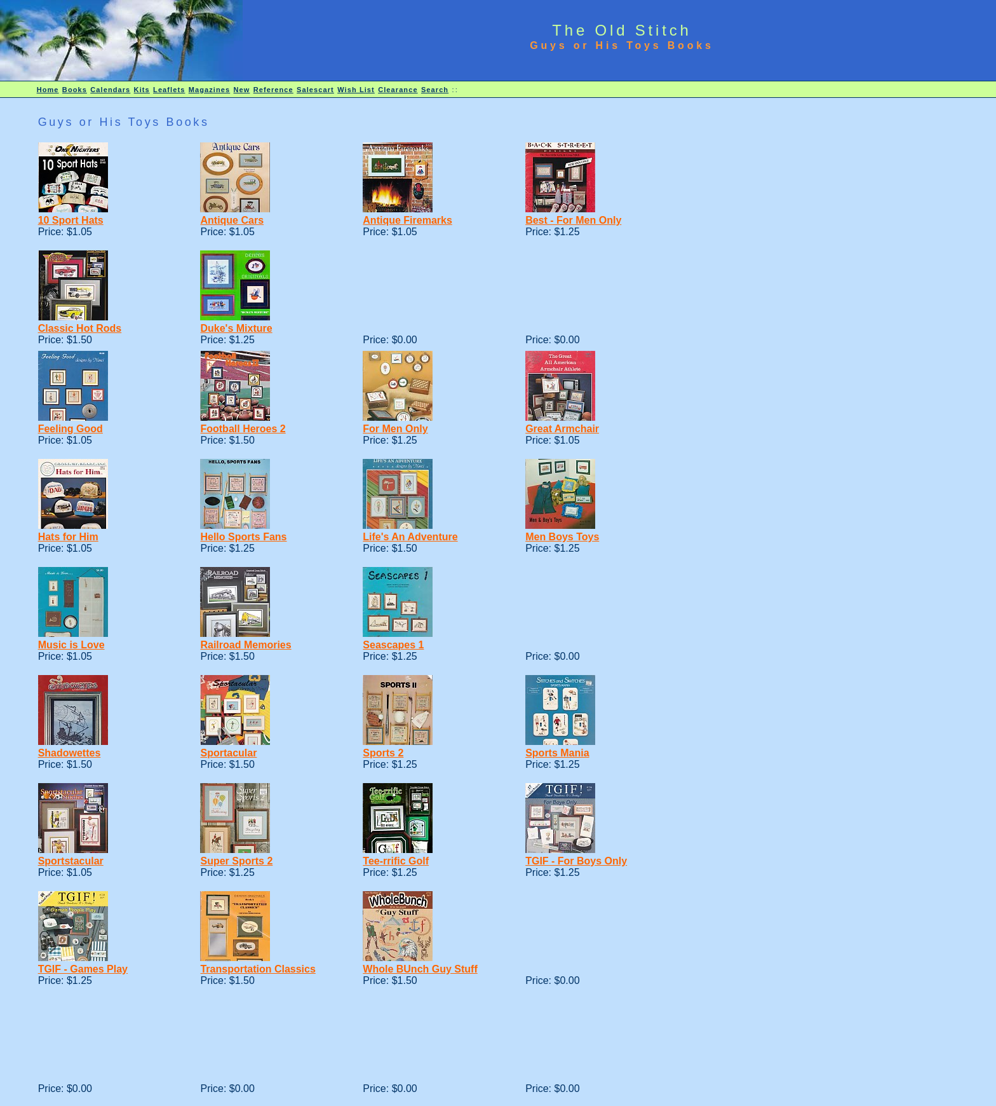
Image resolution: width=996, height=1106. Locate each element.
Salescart (315, 89)
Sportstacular (71, 861)
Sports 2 (383, 753)
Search (434, 89)
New (242, 89)
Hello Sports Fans (243, 536)
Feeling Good (70, 428)
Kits (142, 89)
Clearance (398, 89)
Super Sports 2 (236, 861)
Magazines (210, 89)
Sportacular (228, 753)
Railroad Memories (245, 644)
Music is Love (71, 644)
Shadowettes (69, 753)
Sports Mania (557, 753)
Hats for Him (68, 536)
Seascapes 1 (393, 644)
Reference (273, 89)
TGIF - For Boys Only (576, 861)
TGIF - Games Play (83, 969)
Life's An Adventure (410, 536)
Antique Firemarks (407, 220)
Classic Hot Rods (80, 328)
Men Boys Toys (562, 536)
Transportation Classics (257, 969)
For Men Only (395, 428)
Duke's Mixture (236, 328)
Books (74, 89)
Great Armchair (562, 428)
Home (48, 89)
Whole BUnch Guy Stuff (420, 969)
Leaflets (169, 89)
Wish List (356, 89)
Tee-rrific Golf (396, 861)
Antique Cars (232, 220)
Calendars (110, 89)
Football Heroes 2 (242, 428)
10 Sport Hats (71, 220)
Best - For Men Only (573, 220)
